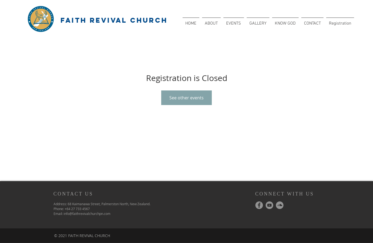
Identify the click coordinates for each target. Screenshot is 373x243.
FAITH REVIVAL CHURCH (114, 20)
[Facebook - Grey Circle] (259, 205)
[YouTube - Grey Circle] (269, 205)
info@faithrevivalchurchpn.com (87, 213)
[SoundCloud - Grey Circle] (279, 205)
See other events (186, 98)
